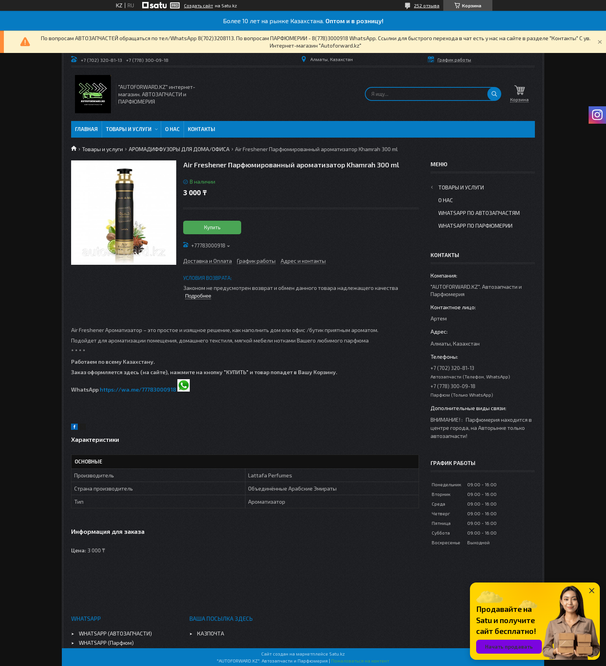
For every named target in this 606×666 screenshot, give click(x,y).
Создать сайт (198, 5)
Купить (212, 227)
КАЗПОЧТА (210, 633)
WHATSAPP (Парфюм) (106, 642)
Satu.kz (337, 653)
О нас (172, 129)
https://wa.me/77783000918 (138, 389)
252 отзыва (426, 5)
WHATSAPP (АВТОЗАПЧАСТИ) (115, 633)
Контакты (201, 129)
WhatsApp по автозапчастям (479, 213)
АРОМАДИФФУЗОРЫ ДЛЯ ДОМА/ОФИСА (179, 149)
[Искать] (494, 94)
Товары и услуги (129, 129)
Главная (86, 129)
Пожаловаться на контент (360, 660)
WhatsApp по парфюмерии (475, 225)
